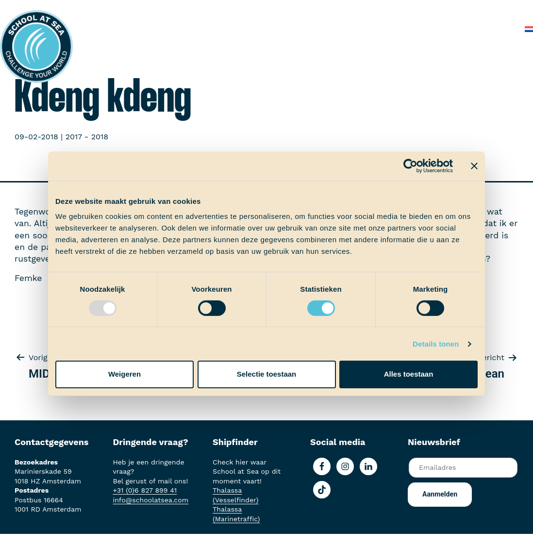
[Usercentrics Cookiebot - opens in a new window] (410, 165)
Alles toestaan (408, 374)
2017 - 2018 (87, 136)
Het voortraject (143, 9)
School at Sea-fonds (324, 9)
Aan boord (202, 9)
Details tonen (436, 344)
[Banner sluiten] (474, 165)
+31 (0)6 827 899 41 (145, 490)
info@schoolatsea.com (150, 500)
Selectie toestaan (267, 374)
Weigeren (124, 374)
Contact (498, 28)
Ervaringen (254, 9)
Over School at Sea (410, 9)
